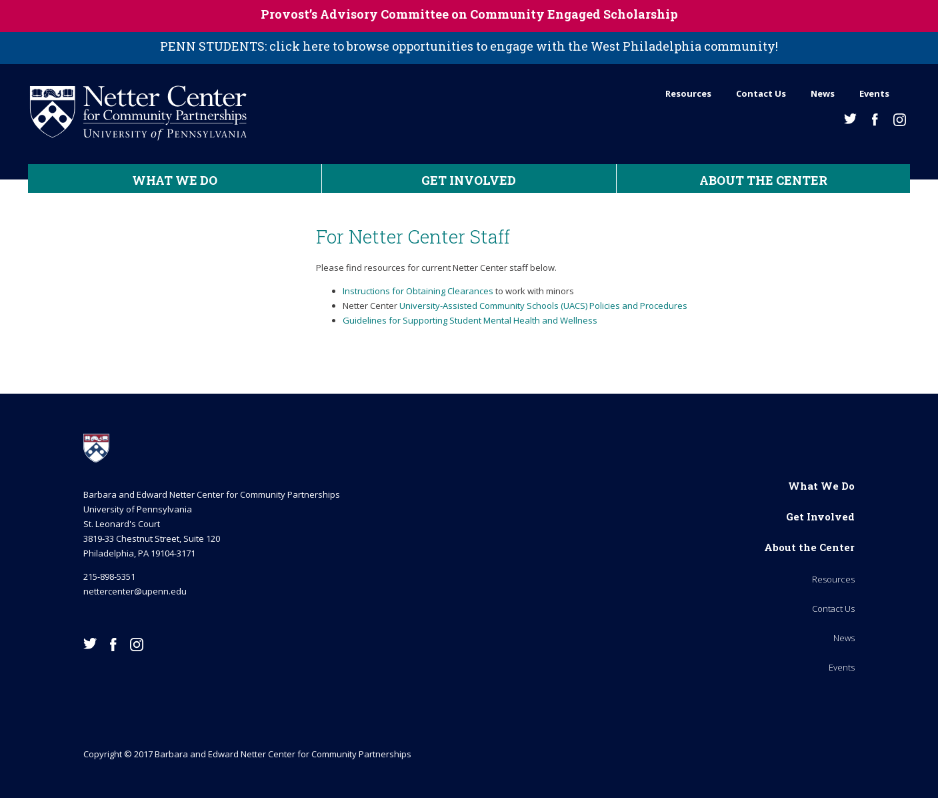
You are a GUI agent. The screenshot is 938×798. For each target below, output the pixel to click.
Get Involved (468, 180)
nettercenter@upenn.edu (135, 591)
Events (874, 93)
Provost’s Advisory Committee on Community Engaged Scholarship (469, 14)
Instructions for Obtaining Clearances (418, 291)
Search (905, 90)
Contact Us (761, 93)
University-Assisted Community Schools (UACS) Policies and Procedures (543, 306)
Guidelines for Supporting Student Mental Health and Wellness (470, 320)
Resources (688, 93)
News (823, 93)
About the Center (763, 180)
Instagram (899, 119)
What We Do (174, 180)
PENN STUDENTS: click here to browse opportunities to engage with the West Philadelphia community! (469, 46)
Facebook (875, 119)
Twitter (850, 118)
